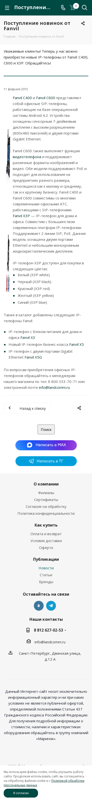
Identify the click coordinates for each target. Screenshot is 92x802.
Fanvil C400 (23, 97)
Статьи (46, 574)
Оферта (46, 547)
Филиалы (46, 492)
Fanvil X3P (21, 215)
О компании (46, 484)
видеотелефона (27, 156)
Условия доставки (46, 540)
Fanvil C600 (45, 97)
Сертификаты (46, 499)
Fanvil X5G (33, 357)
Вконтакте (39, 606)
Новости (46, 567)
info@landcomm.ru (54, 387)
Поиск (46, 429)
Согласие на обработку (46, 506)
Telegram (51, 606)
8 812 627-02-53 (48, 630)
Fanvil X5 (76, 344)
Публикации (46, 559)
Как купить (46, 525)
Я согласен (21, 793)
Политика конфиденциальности (46, 513)
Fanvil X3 (27, 337)
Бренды (46, 581)
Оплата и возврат (46, 533)
